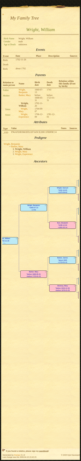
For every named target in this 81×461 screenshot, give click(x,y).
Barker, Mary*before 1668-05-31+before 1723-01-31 (33, 274)
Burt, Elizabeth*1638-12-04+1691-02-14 (62, 225)
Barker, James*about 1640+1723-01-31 (62, 260)
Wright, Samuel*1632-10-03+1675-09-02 (62, 190)
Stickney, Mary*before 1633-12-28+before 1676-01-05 (62, 288)
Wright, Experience (24, 115)
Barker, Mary (25, 95)
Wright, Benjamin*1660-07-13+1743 (33, 207)
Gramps (17, 455)
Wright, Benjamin (23, 90)
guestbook (43, 451)
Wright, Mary (23, 110)
